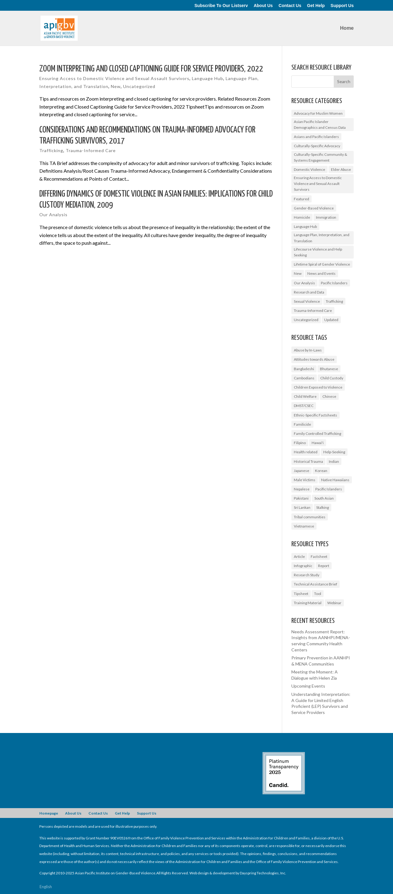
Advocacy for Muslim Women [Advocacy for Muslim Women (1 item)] (318, 113)
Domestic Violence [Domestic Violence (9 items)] (309, 169)
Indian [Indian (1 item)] (334, 461)
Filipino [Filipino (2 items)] (300, 442)
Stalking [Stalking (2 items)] (322, 507)
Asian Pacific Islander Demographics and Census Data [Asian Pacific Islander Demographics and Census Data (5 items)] (320, 124)
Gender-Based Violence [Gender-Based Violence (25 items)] (314, 208)
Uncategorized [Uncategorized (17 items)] (306, 319)
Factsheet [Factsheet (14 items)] (319, 556)
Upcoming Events (308, 686)
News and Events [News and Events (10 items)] (321, 273)
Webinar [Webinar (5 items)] (334, 602)
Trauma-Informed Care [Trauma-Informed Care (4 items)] (313, 310)
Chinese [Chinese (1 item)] (329, 396)
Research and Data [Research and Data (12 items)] (309, 292)
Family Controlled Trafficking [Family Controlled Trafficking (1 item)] (317, 433)
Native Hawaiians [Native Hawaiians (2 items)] (335, 480)
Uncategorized (139, 86)
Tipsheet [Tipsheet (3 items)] (301, 593)
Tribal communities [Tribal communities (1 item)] (309, 517)
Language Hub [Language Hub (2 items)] (305, 226)
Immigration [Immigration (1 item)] (326, 217)
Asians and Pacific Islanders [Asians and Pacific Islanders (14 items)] (316, 136)
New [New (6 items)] (298, 273)
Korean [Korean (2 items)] (321, 470)
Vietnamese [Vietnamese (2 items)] (304, 526)
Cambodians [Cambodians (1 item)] (304, 378)
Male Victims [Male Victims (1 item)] (304, 480)
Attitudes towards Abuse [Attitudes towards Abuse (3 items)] (314, 359)
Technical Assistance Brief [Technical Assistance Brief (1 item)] (315, 584)
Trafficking (51, 150)
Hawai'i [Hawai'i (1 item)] (318, 442)
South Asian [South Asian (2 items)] (324, 498)
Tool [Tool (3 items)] (317, 593)
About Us (263, 5)
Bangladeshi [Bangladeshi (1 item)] (304, 368)
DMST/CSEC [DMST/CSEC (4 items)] (303, 405)
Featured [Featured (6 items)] (301, 199)
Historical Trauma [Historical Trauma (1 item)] (308, 461)
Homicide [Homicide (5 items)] (302, 217)
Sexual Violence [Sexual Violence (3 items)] (307, 301)
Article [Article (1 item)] (299, 556)
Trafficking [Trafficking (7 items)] (334, 301)
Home (347, 28)
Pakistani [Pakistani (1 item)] (301, 498)
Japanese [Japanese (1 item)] (301, 470)
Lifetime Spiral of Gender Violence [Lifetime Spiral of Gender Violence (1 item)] (322, 264)
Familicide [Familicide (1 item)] (302, 424)
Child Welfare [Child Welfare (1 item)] (305, 396)
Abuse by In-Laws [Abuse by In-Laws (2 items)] (308, 350)
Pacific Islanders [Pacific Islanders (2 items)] (334, 283)
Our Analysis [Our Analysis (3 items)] (304, 283)
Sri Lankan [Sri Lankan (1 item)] (302, 507)
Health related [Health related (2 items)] (305, 452)
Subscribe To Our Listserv (221, 5)
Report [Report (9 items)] (323, 565)
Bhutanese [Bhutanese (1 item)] (329, 368)
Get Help (316, 5)
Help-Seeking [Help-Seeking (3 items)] (334, 452)
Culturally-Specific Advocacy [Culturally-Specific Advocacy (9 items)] (317, 146)
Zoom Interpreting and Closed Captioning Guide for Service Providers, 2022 (151, 69)
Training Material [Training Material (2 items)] (307, 602)
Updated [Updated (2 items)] (331, 319)
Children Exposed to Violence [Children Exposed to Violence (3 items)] (318, 387)
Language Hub (207, 78)
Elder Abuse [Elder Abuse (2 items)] (341, 169)
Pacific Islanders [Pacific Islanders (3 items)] (328, 489)
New (116, 86)
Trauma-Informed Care (91, 150)
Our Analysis (53, 214)
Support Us (342, 5)
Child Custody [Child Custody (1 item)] (331, 378)
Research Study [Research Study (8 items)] (306, 575)
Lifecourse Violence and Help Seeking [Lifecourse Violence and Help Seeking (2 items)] (318, 252)
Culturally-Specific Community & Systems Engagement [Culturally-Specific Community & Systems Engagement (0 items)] (320, 157)
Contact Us (289, 5)
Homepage (48, 813)
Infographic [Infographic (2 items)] (303, 565)
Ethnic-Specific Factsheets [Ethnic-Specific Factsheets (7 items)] (315, 415)
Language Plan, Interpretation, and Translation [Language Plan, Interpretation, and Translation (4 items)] (321, 237)
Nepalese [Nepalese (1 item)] (301, 489)
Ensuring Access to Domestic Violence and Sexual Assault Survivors (114, 78)
